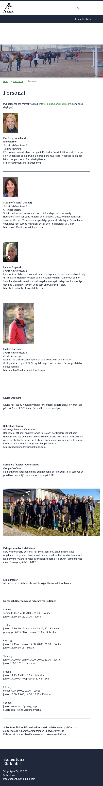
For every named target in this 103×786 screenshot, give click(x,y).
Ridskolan (18, 81)
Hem (5, 81)
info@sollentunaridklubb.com (55, 103)
